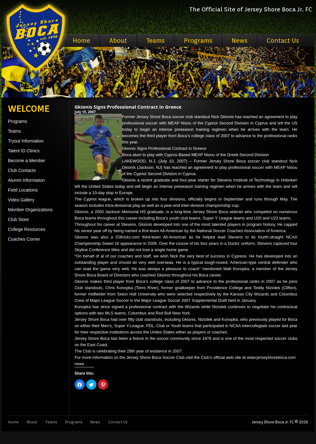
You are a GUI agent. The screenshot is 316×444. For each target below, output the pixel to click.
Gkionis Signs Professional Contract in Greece (128, 107)
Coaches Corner (24, 239)
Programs (198, 40)
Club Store (18, 219)
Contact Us (283, 40)
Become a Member (26, 160)
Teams (155, 40)
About (118, 40)
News (239, 40)
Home (81, 40)
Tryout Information (26, 140)
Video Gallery (21, 199)
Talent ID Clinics (24, 150)
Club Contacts (22, 170)
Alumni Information (26, 180)
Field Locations (23, 190)
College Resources (26, 229)
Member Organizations (30, 209)
